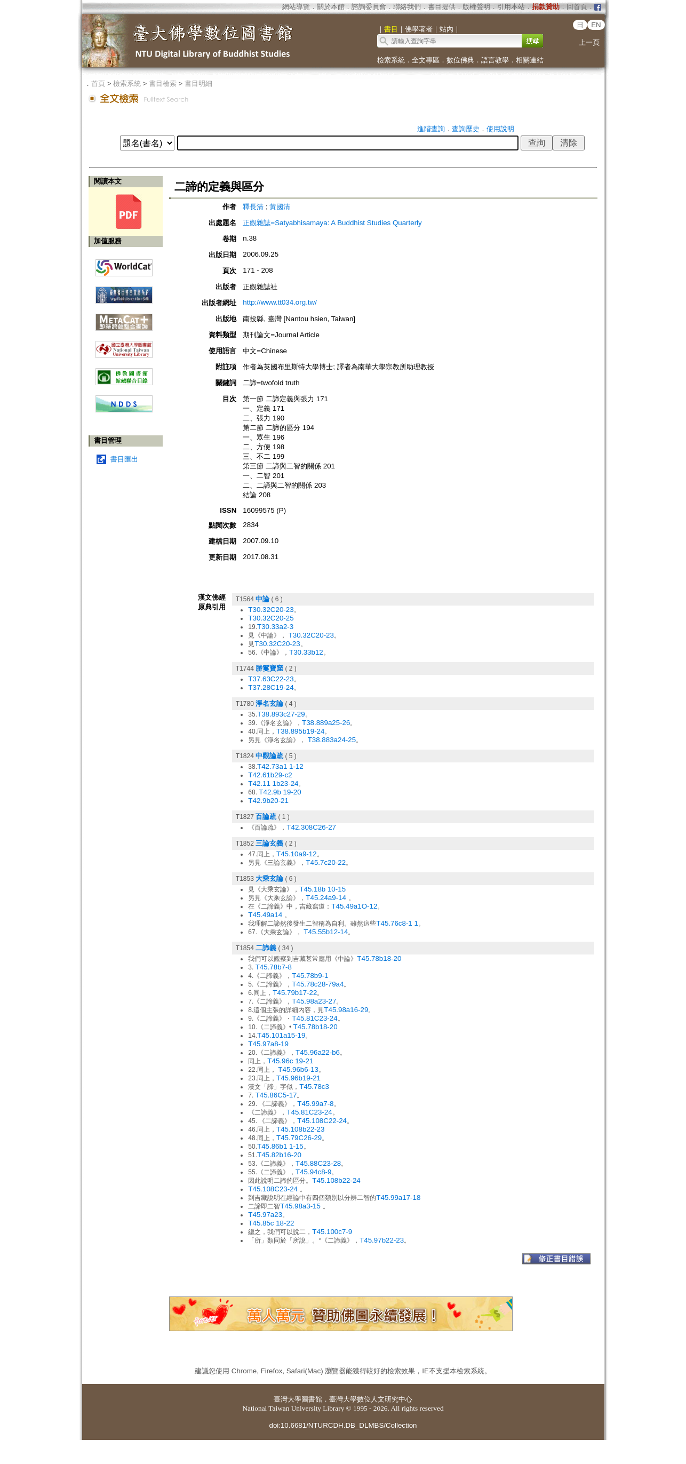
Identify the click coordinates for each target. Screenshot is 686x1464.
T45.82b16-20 (279, 1155)
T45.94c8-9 (313, 1172)
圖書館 (311, 1399)
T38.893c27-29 (281, 714)
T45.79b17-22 (295, 993)
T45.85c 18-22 (271, 1223)
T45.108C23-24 (273, 1189)
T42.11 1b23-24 (273, 783)
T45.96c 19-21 (290, 1061)
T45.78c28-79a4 (318, 984)
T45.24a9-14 (327, 898)
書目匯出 (124, 459)
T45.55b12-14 (326, 932)
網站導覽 (296, 7)
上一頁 (589, 42)
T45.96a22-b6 (318, 1052)
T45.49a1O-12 (354, 906)
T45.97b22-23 (382, 1240)
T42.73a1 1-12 (280, 766)
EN (596, 25)
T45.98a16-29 (346, 1010)
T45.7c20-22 (326, 862)
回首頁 (577, 7)
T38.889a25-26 (326, 723)
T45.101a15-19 (281, 1035)
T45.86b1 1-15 (280, 1146)
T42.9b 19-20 (280, 792)
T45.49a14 (266, 915)
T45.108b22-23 (300, 1129)
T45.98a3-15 (301, 1206)
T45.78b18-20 (379, 958)
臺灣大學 (287, 1399)
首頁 (98, 83)
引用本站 (511, 7)
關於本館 (331, 7)
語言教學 (495, 60)
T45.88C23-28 (318, 1163)
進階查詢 (431, 129)
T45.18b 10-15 (322, 889)
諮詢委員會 (369, 7)
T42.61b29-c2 (270, 775)
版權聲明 (476, 7)
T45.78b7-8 (274, 967)
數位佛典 (460, 60)
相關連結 (530, 60)
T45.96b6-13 (298, 1069)
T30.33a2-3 (275, 627)
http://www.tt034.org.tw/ (280, 302)
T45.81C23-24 (314, 1018)
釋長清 (253, 207)
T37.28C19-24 (270, 687)
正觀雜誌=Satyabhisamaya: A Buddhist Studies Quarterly (332, 223)
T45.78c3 (314, 1087)
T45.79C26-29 (299, 1138)
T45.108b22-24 (336, 1180)
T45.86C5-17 (276, 1095)
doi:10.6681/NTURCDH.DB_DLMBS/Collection (343, 1425)
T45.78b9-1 (310, 976)
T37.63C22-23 (270, 679)
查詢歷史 (466, 129)
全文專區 (426, 60)
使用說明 (500, 129)
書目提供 (442, 7)
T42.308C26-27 (311, 827)
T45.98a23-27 (314, 1001)
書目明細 (198, 83)
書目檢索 (163, 83)
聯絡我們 (407, 7)
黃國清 (279, 207)
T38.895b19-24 (300, 731)
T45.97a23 (265, 1215)
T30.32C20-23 (270, 610)
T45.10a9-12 (296, 854)
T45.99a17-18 (398, 1198)
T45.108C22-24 (322, 1121)
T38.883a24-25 (332, 740)
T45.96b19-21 (298, 1078)
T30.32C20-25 (270, 618)
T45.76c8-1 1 (397, 923)
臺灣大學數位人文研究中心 (370, 1399)
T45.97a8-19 (268, 1044)
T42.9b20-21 (268, 801)
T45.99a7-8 (315, 1104)
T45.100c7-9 (332, 1232)
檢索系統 (391, 60)
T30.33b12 (306, 652)
